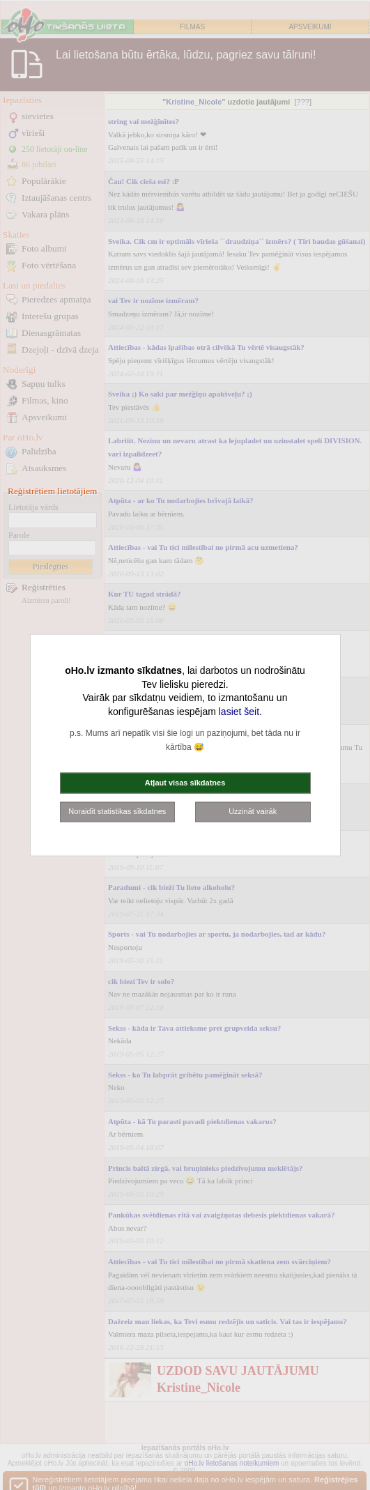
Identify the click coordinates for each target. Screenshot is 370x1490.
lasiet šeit (239, 710)
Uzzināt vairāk (253, 811)
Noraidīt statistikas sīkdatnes (117, 811)
